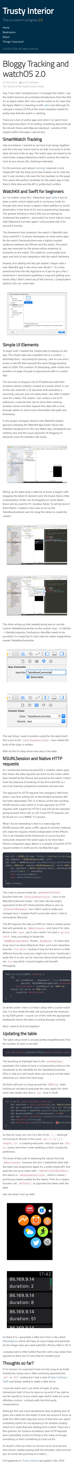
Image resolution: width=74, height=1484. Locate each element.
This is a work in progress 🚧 (23, 19)
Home (6, 27)
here (16, 817)
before (55, 197)
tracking (39, 168)
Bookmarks (9, 32)
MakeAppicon (10, 1341)
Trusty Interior (28, 10)
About (6, 37)
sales (47, 105)
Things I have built (13, 42)
